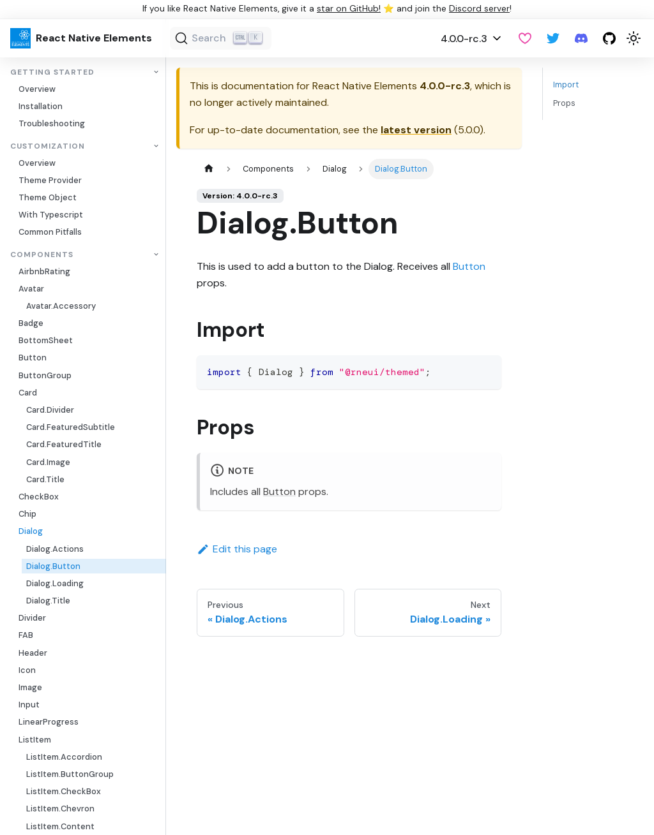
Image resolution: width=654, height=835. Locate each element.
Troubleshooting (52, 123)
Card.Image (48, 462)
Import (566, 84)
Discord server (479, 8)
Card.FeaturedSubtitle (70, 427)
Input (29, 704)
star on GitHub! (349, 8)
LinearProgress (49, 721)
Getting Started (52, 72)
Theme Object (48, 197)
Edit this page (237, 549)
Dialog (31, 531)
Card (28, 392)
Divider (32, 617)
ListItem (35, 739)
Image (30, 687)
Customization (47, 146)
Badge (31, 323)
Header (33, 652)
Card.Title (45, 479)
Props (564, 103)
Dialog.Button (53, 566)
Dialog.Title (48, 600)
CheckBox (39, 496)
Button (33, 357)
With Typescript (51, 214)
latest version (416, 130)
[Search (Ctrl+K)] (220, 38)
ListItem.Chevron (60, 808)
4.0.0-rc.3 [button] (464, 38)
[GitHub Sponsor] (525, 38)
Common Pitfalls (50, 231)
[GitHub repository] (609, 38)
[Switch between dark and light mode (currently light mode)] (633, 38)
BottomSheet (46, 340)
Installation (41, 106)
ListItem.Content (60, 826)
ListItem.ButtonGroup (70, 774)
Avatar (31, 288)
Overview (37, 89)
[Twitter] (553, 38)
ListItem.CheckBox (63, 791)
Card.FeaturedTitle (64, 444)
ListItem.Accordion (64, 756)
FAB (26, 635)
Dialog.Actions (55, 548)
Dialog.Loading (55, 583)
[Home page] (209, 169)
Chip (27, 513)
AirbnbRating (44, 271)
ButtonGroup (45, 375)
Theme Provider (50, 180)
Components (41, 255)
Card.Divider (50, 409)
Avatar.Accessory (61, 305)
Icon (27, 670)
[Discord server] (581, 38)
